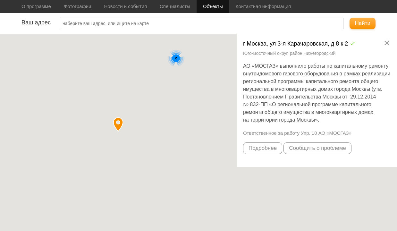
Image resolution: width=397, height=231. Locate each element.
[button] (118, 124)
